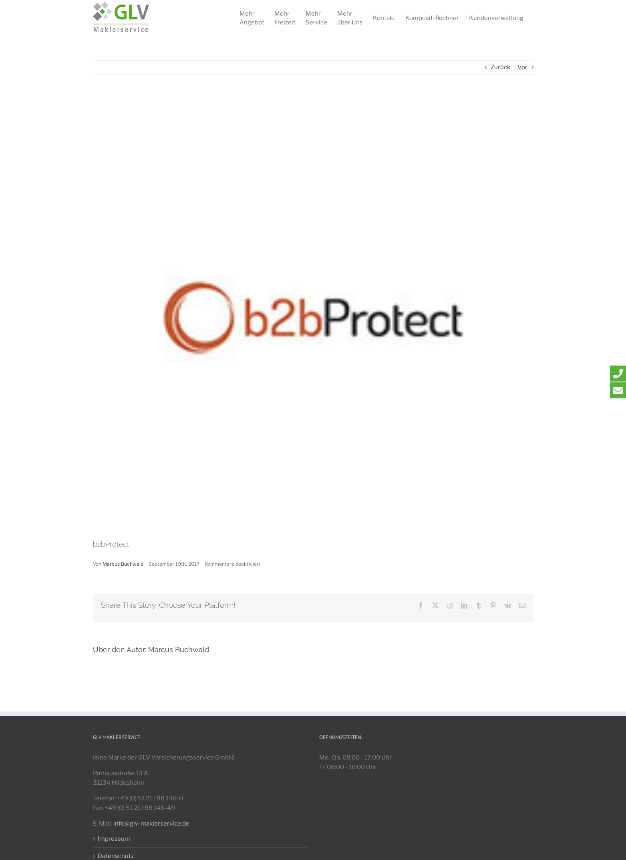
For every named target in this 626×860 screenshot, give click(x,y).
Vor (522, 67)
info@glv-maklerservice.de (151, 823)
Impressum (114, 838)
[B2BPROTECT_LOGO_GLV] (313, 318)
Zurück (500, 67)
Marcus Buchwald (123, 564)
